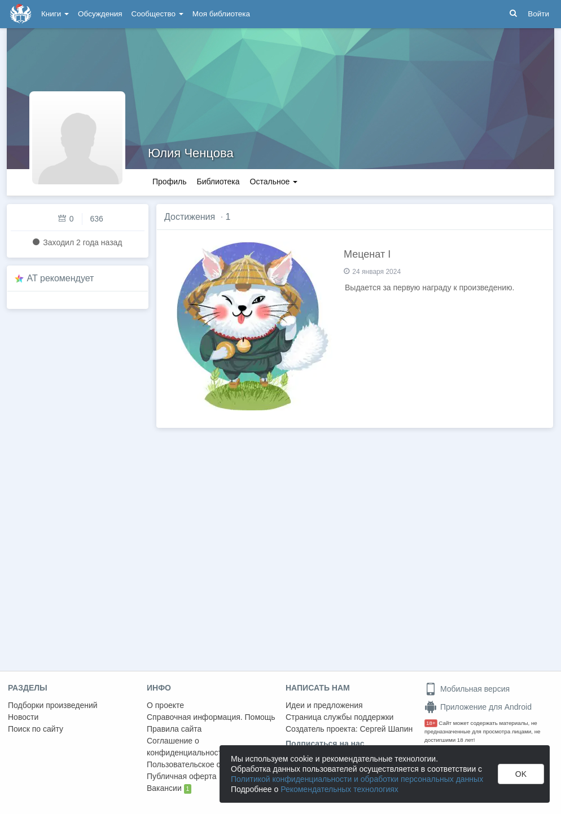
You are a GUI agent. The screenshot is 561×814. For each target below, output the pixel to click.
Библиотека (217, 181)
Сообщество (157, 14)
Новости (23, 717)
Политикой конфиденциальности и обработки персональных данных (357, 779)
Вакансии (169, 789)
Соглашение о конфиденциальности (186, 746)
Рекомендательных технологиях (339, 789)
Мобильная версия (467, 689)
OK (521, 773)
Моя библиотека (221, 14)
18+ (431, 723)
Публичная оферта (182, 776)
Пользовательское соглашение (204, 764)
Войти (538, 14)
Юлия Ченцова (191, 153)
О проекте (165, 705)
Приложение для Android (478, 707)
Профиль (169, 181)
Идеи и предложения (324, 705)
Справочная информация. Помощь (211, 717)
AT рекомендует (60, 278)
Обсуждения (100, 14)
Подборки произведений (53, 705)
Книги (55, 14)
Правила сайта (174, 728)
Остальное (274, 181)
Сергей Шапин (386, 728)
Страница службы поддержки (339, 717)
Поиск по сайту (35, 728)
